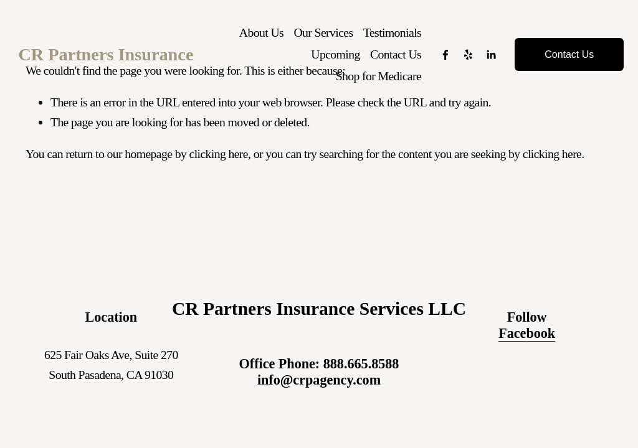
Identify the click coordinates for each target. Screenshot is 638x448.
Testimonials (390, 35)
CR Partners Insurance (113, 58)
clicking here (218, 154)
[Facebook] (443, 58)
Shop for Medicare (376, 79)
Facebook (526, 333)
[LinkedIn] (488, 58)
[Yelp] (465, 58)
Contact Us (393, 58)
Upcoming (332, 58)
